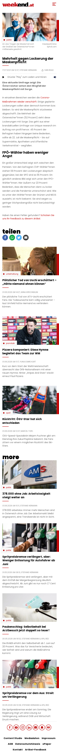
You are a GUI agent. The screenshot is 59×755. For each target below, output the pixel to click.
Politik (9, 40)
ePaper (46, 743)
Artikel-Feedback (35, 749)
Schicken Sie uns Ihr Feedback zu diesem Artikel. (28, 217)
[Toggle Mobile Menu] (54, 4)
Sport (8, 413)
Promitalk (10, 343)
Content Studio (13, 738)
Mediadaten (32, 738)
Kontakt (18, 749)
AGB (10, 743)
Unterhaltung (12, 274)
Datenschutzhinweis (27, 743)
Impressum (48, 738)
